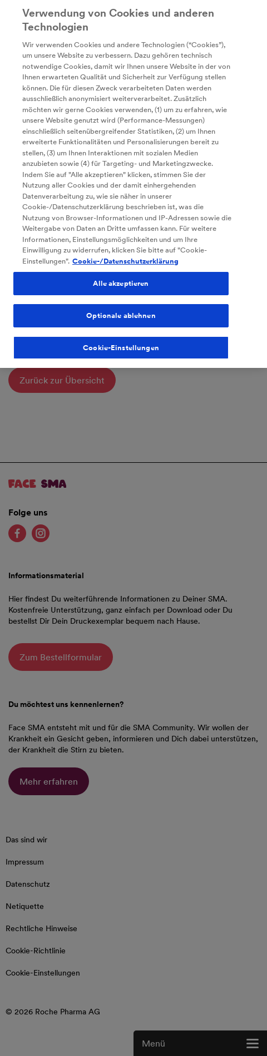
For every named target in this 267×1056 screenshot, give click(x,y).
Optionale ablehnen (120, 311)
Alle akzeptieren (121, 279)
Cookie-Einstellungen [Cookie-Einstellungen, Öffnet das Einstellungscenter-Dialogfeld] (121, 343)
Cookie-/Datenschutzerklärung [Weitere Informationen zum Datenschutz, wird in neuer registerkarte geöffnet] (125, 256)
